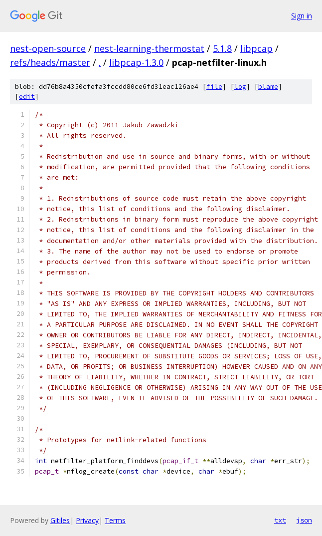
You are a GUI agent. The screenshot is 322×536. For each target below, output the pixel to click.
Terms (115, 520)
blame (268, 86)
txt (280, 520)
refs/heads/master (50, 62)
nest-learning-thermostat (149, 48)
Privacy (87, 520)
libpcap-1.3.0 (136, 62)
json (304, 520)
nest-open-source (48, 48)
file (214, 86)
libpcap (256, 48)
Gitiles (60, 520)
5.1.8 (222, 48)
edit (27, 96)
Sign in (301, 15)
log (240, 86)
